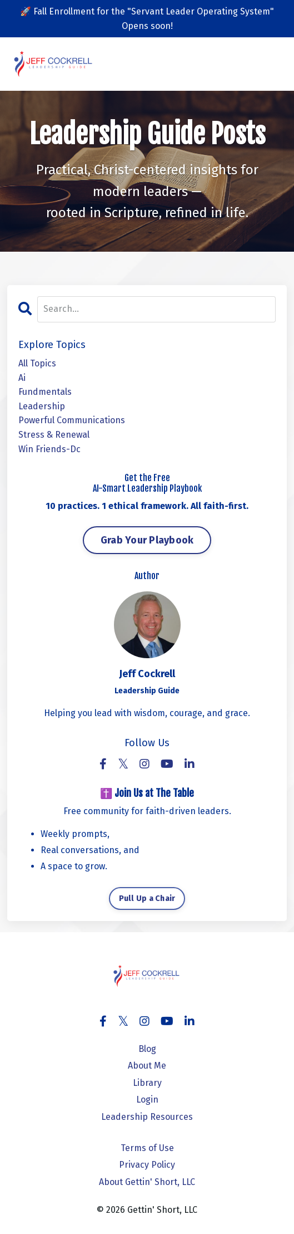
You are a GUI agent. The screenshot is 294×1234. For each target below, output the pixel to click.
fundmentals (45, 391)
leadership (41, 406)
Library (147, 1083)
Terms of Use (147, 1148)
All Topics (37, 363)
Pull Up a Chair (147, 898)
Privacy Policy (147, 1164)
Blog (147, 1049)
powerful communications (71, 420)
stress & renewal (53, 434)
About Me (147, 1065)
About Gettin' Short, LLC (147, 1182)
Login (147, 1099)
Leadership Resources (147, 1116)
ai (22, 378)
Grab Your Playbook (147, 540)
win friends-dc (49, 449)
